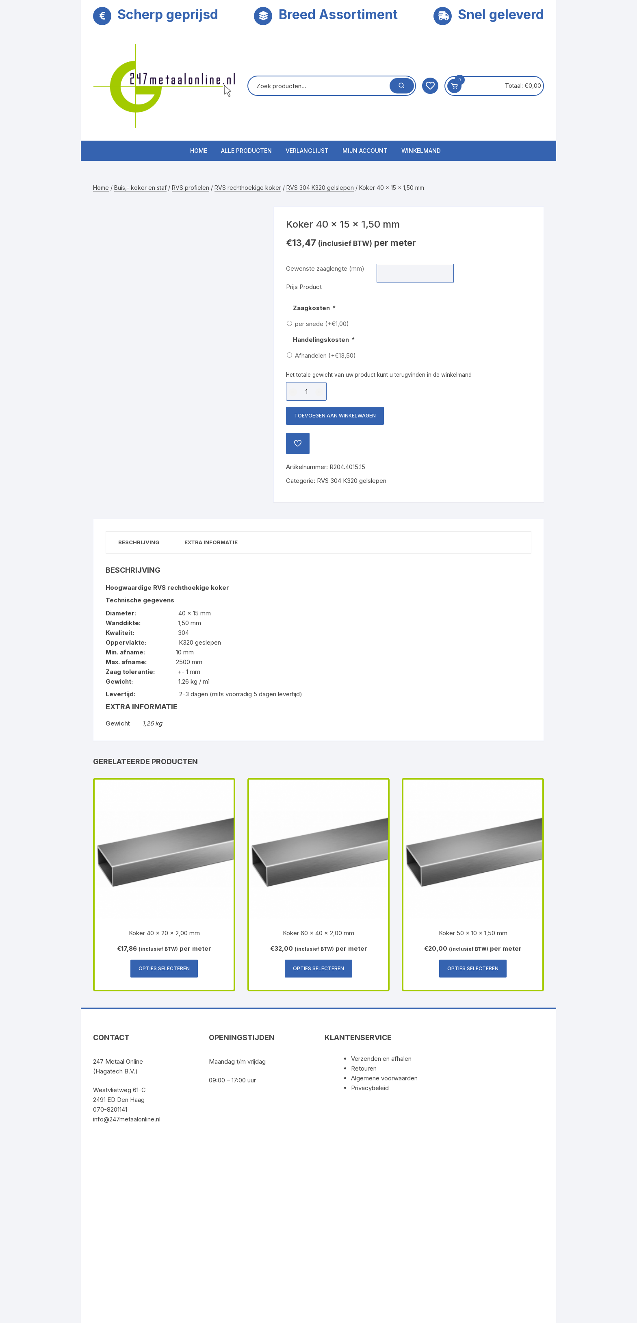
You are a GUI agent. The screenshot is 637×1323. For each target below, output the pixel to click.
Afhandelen (325, 355)
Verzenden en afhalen (381, 1058)
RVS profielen (190, 187)
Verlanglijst (307, 150)
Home (198, 150)
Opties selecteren (164, 968)
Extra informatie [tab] (211, 542)
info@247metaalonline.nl (126, 1119)
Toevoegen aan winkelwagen (335, 416)
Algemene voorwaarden (384, 1078)
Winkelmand (421, 150)
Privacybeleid (370, 1088)
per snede (322, 324)
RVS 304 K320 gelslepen (320, 187)
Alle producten (246, 150)
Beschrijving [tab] (139, 542)
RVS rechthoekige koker (247, 187)
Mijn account (365, 150)
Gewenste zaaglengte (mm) (325, 268)
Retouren (364, 1068)
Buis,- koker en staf (140, 187)
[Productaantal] (306, 391)
